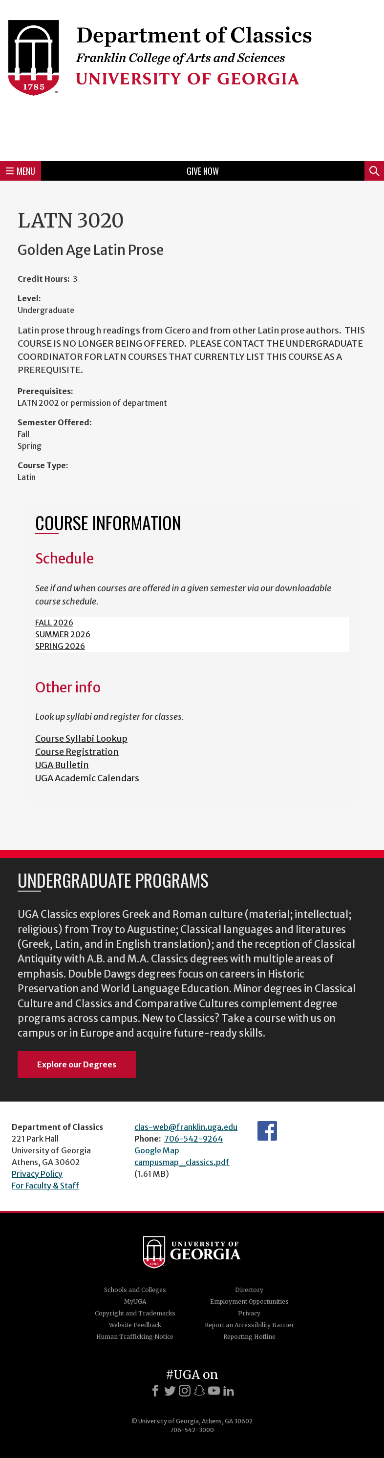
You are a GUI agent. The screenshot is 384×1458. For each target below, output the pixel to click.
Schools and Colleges (135, 1289)
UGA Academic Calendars (87, 778)
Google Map (156, 1150)
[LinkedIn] (229, 1390)
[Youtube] (214, 1390)
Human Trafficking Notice (134, 1336)
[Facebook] (155, 1390)
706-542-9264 (193, 1139)
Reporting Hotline (249, 1336)
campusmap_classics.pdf (182, 1162)
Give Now (203, 171)
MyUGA (135, 1301)
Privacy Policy (37, 1174)
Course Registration (77, 751)
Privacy (249, 1313)
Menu (20, 171)
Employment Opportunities (249, 1301)
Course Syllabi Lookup (81, 738)
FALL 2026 (54, 622)
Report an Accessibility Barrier (249, 1325)
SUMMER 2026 (62, 634)
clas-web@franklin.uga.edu (185, 1127)
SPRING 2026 (60, 646)
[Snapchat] (199, 1390)
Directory (249, 1289)
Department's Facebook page (267, 1131)
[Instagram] (185, 1390)
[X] (170, 1390)
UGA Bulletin (62, 765)
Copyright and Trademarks (135, 1313)
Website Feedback (135, 1325)
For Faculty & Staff (45, 1185)
